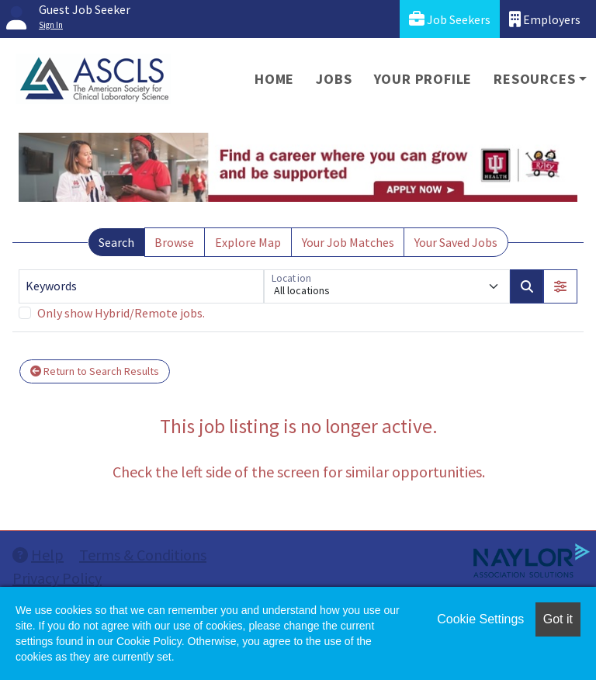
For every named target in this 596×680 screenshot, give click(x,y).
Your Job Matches (348, 242)
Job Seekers (449, 19)
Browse (174, 242)
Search (116, 242)
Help (38, 554)
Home (274, 79)
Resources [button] (534, 79)
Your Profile (423, 79)
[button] (560, 286)
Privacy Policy (57, 578)
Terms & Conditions (142, 554)
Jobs (334, 79)
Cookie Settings (480, 619)
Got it (558, 619)
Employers (544, 19)
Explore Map (248, 242)
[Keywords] (141, 286)
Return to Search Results (94, 371)
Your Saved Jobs (455, 242)
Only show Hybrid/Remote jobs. (121, 313)
